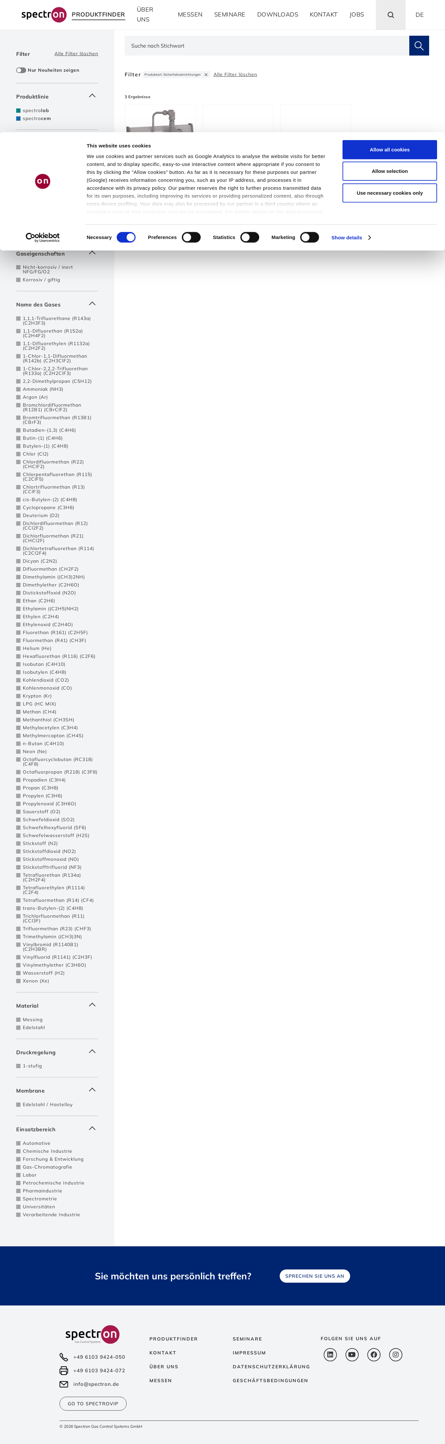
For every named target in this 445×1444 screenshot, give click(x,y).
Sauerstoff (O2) (42, 811)
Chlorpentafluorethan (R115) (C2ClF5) (57, 476)
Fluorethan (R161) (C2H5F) (55, 632)
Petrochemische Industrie (54, 1183)
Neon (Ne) (35, 751)
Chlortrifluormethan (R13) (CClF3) (54, 489)
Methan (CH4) (40, 711)
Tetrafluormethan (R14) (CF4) (58, 900)
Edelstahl (34, 1027)
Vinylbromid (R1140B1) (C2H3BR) (50, 946)
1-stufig (32, 1065)
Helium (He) (37, 648)
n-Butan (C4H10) (43, 743)
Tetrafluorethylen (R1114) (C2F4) (54, 890)
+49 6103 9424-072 (99, 1370)
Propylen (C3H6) (42, 795)
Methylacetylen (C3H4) (50, 727)
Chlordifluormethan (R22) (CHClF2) (53, 464)
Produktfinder (173, 1339)
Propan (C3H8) (41, 787)
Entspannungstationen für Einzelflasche (54, 159)
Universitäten (39, 1206)
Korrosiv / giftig (41, 279)
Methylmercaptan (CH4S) (53, 735)
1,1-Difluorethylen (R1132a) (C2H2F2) (56, 345)
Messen (160, 1381)
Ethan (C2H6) (39, 600)
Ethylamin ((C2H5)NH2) (51, 608)
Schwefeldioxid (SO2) (49, 819)
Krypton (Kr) (37, 696)
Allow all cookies (390, 17)
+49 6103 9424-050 (99, 1357)
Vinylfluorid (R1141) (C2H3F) (57, 957)
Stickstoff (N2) (40, 843)
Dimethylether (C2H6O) (51, 584)
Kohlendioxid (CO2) (46, 680)
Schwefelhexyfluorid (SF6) (54, 827)
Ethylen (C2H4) (41, 616)
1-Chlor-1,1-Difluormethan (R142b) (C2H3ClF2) (55, 358)
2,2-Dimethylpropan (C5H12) (57, 381)
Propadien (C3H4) (44, 780)
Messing (33, 1019)
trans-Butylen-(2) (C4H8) (53, 908)
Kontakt (163, 1353)
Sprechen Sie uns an (314, 1276)
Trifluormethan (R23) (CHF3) (57, 928)
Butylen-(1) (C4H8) (45, 446)
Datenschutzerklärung (271, 1367)
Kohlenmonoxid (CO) (47, 688)
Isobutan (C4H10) (44, 664)
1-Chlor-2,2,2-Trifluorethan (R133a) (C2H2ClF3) (55, 371)
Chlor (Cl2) (36, 454)
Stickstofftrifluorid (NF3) (52, 867)
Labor (30, 1175)
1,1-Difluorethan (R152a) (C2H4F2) (53, 333)
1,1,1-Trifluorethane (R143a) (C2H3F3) (57, 320)
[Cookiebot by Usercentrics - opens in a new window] (43, 106)
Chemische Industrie (47, 1151)
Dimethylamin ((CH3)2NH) (54, 577)
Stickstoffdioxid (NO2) (49, 851)
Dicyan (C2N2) (40, 561)
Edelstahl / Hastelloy (48, 1104)
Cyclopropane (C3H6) (48, 507)
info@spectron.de (96, 1384)
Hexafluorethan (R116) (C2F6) (59, 656)
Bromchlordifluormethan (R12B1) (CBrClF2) (52, 407)
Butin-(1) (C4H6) (43, 438)
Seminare (247, 1339)
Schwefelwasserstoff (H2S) (56, 835)
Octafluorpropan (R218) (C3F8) (60, 772)
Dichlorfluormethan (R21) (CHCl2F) (53, 538)
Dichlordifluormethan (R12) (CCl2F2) (55, 525)
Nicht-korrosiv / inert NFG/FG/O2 (48, 269)
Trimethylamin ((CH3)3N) (52, 936)
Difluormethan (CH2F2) (51, 569)
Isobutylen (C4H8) (44, 672)
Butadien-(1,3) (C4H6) (49, 430)
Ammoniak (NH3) (43, 389)
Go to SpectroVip (93, 1404)
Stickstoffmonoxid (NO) (51, 859)
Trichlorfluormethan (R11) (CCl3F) (54, 918)
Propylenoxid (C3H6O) (49, 803)
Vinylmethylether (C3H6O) (54, 965)
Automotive (37, 1143)
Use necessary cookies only (390, 60)
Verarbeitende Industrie (51, 1214)
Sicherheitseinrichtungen (53, 190)
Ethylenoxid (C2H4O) (48, 624)
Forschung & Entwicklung (53, 1159)
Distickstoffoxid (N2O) (49, 592)
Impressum (249, 1353)
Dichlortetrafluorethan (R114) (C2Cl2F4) (58, 550)
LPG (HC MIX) (39, 704)
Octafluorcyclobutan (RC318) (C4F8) (58, 761)
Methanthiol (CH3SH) (48, 719)
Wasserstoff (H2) (44, 973)
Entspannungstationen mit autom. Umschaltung (54, 179)
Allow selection (390, 39)
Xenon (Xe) (36, 981)
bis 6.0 (31, 228)
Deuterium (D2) (41, 515)
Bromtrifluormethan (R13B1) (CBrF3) (57, 419)
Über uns (164, 1367)
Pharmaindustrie (42, 1190)
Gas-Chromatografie (47, 1167)
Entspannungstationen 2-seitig (60, 169)
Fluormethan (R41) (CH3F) (54, 640)
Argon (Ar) (35, 397)
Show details (347, 105)
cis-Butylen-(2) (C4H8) (50, 499)
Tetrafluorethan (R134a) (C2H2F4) (52, 877)
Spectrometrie (40, 1198)
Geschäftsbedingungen (270, 1381)
